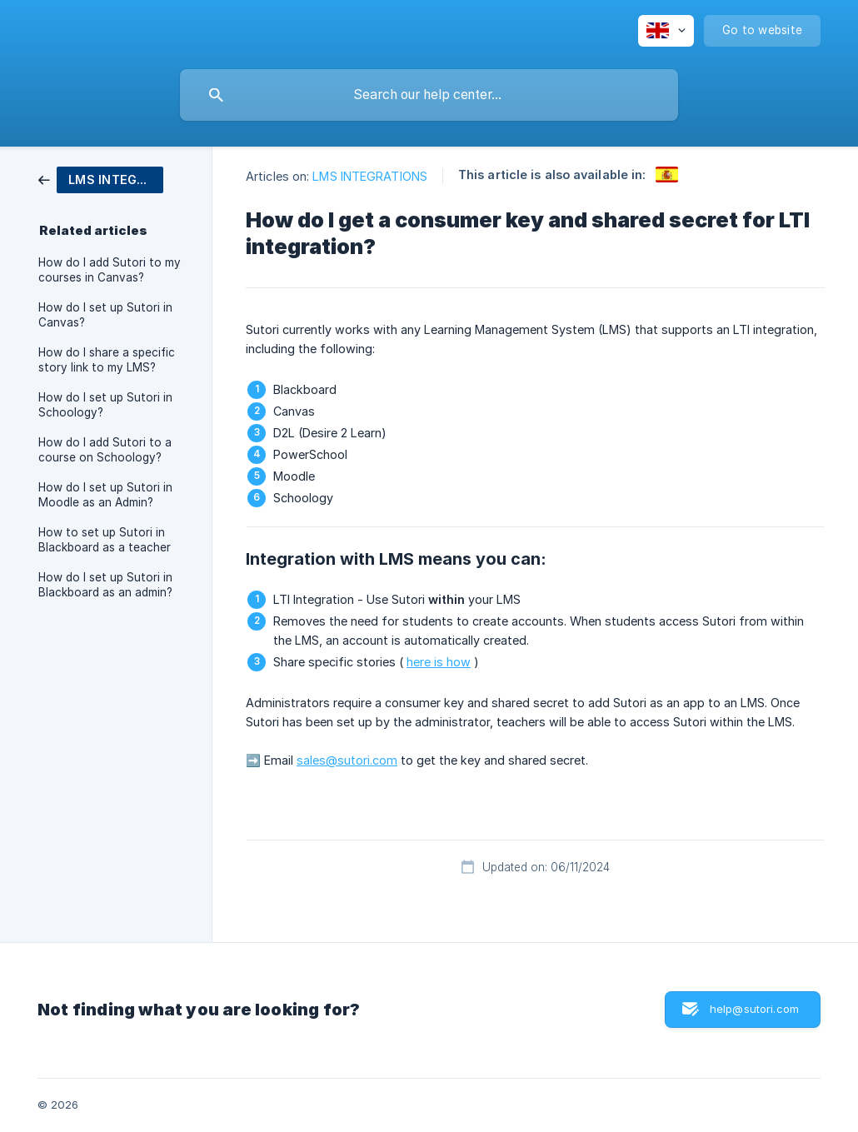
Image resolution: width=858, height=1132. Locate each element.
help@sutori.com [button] (754, 1008)
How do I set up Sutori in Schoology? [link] (105, 405)
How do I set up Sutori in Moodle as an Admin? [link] (105, 495)
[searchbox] (429, 95)
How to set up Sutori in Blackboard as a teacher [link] (104, 540)
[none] (666, 31)
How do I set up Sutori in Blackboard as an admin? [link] (105, 585)
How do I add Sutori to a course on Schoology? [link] (105, 450)
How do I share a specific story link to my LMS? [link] (106, 360)
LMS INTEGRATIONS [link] (369, 176)
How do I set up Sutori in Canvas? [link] (105, 315)
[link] (100, 179)
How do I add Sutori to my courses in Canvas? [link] (109, 270)
